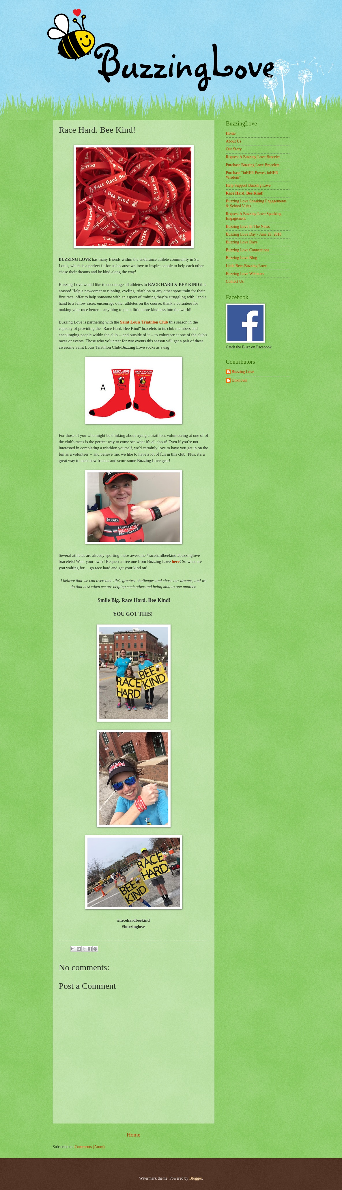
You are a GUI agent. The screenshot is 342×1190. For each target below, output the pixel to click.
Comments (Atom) (89, 1147)
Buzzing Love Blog (241, 258)
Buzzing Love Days (242, 242)
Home (133, 1135)
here (176, 561)
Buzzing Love (243, 371)
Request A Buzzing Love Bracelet (253, 157)
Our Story (234, 149)
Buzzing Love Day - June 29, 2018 (254, 234)
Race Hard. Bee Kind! (244, 193)
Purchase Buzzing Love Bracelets (253, 165)
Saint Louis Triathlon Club (144, 322)
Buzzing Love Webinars (245, 273)
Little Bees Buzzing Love (246, 266)
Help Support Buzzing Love (248, 185)
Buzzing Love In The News (248, 226)
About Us (233, 141)
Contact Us (235, 281)
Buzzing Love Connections (247, 250)
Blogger (195, 1178)
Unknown (239, 380)
